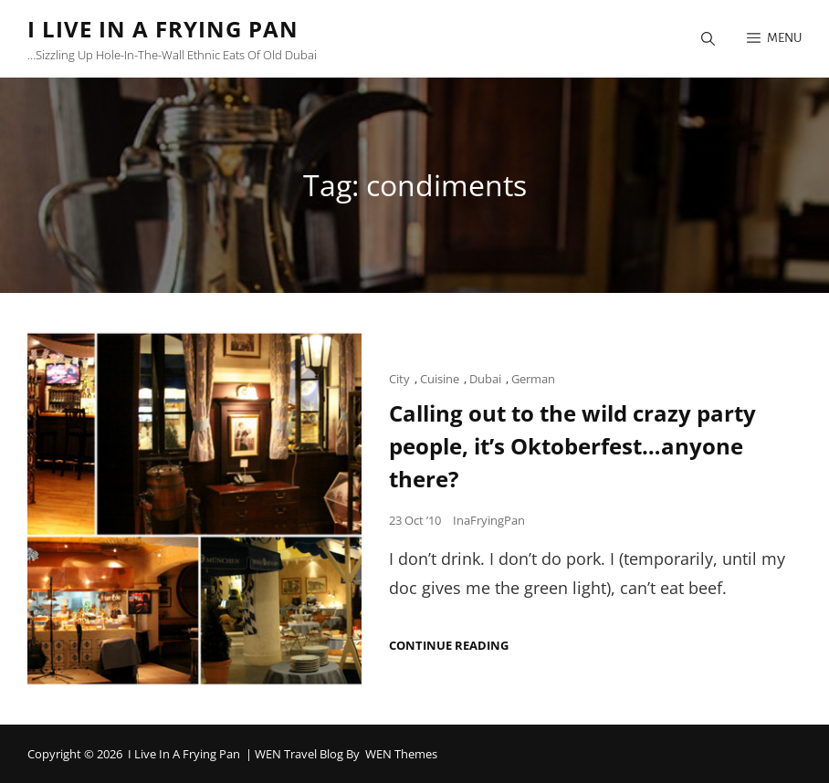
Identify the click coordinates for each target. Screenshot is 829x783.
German (533, 379)
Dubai (485, 379)
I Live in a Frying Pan (163, 29)
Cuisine (439, 379)
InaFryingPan (489, 520)
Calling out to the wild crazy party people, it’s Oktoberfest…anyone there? (572, 446)
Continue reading (449, 645)
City (399, 379)
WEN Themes (401, 754)
